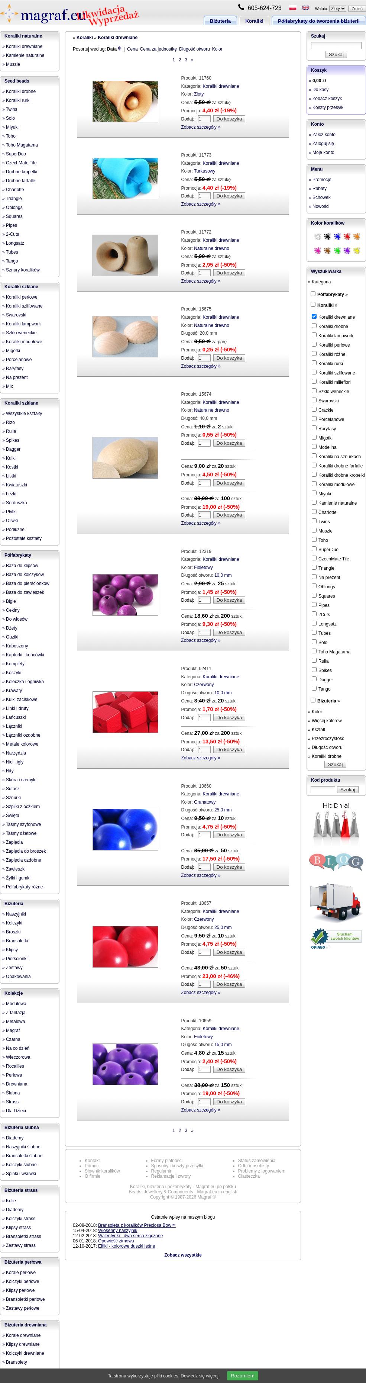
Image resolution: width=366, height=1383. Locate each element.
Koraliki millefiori (331, 382)
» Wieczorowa (16, 1057)
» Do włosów (14, 619)
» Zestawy (12, 967)
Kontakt (92, 1160)
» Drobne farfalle (18, 180)
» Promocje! (321, 179)
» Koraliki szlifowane (22, 306)
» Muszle (11, 64)
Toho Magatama (331, 651)
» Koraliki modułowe (22, 341)
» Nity (8, 770)
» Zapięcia (12, 842)
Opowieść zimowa (116, 1241)
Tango (321, 689)
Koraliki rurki (327, 363)
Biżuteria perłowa (22, 1262)
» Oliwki (10, 520)
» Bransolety (14, 1362)
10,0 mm (223, 575)
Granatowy (205, 802)
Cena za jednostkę (158, 49)
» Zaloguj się (321, 143)
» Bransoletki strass (21, 1236)
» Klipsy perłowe (18, 1290)
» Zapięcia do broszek (24, 851)
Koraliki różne (329, 354)
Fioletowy (203, 567)
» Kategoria (319, 281)
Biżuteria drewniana (25, 1325)
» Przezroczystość (326, 738)
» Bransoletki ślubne (22, 1155)
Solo (319, 642)
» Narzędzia (14, 753)
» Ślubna (11, 1093)
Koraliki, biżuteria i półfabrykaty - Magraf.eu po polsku (183, 1186)
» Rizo (8, 422)
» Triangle (12, 198)
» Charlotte (13, 189)
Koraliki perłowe (331, 345)
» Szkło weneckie (19, 332)
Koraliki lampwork (332, 335)
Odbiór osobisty (253, 1165)
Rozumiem (243, 1376)
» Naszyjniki (14, 914)
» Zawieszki (14, 869)
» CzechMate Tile (19, 162)
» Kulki (9, 458)
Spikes (322, 670)
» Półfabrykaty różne (22, 887)
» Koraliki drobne (19, 91)
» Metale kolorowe (20, 744)
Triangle (323, 568)
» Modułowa (14, 1003)
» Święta (10, 815)
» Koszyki (11, 672)
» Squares (12, 216)
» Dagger (11, 449)
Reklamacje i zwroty (171, 1176)
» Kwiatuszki (14, 485)
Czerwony (204, 684)
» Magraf (11, 1030)
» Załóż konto (322, 134)
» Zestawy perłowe (20, 1308)
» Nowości (319, 206)
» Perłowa (12, 1075)
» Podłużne (13, 529)
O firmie (92, 1176)
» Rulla (9, 431)
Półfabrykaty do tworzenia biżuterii (319, 21)
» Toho (9, 136)
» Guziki (10, 637)
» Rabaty (318, 188)
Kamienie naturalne (334, 503)
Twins (321, 521)
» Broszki (11, 932)
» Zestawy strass (19, 1245)
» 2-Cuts (10, 234)
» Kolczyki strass (18, 1218)
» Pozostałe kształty (22, 538)
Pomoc (91, 1165)
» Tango (10, 261)
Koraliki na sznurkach (336, 456)
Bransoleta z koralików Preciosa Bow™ (137, 1225)
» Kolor (315, 711)
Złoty (199, 94)
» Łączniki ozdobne (21, 735)
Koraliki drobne (330, 326)
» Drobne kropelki (19, 171)
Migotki (322, 438)
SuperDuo (325, 549)
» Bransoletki (15, 940)
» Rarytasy (12, 368)
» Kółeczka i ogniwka (23, 681)
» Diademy (12, 1138)
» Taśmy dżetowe (19, 833)
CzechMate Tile (330, 559)
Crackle (323, 410)
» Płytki (9, 511)
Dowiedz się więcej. (200, 1376)
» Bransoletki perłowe (23, 1299)
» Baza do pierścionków (25, 583)
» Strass (10, 1101)
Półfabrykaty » (332, 294)
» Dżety (9, 628)
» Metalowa (13, 1021)
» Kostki (10, 467)
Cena (132, 49)
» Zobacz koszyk (325, 98)
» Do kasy (318, 89)
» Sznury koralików (21, 270)
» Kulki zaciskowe (20, 699)
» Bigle (9, 601)
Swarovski (325, 400)
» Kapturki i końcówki (23, 654)
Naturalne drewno (211, 248)
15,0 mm (223, 1044)
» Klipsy (10, 949)
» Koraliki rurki (16, 100)
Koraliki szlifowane (333, 373)
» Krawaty (12, 690)
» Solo (8, 118)
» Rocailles (13, 1066)
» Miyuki (10, 127)
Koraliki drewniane (117, 37)
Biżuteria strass (21, 1190)
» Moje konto (321, 152)
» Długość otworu (325, 747)
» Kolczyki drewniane (23, 1353)
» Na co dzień (15, 1048)
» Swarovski (14, 315)
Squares (323, 596)
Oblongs (323, 586)
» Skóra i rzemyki (19, 779)
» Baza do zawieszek (23, 592)
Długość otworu (194, 49)
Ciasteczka (249, 1176)
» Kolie (9, 1200)
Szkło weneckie (330, 391)
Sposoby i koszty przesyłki (177, 1165)
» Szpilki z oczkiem (21, 806)
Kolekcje (13, 993)
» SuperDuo (14, 154)
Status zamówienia (257, 1160)
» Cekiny (11, 610)
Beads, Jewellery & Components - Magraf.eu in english (183, 1191)
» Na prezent (15, 377)
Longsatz (324, 624)
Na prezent (326, 577)
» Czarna (11, 1039)
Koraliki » (327, 305)
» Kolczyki (12, 923)
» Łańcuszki (14, 717)
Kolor (217, 49)
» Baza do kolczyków (23, 574)
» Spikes (10, 440)
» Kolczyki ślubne (19, 1164)
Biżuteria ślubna (21, 1127)
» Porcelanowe (17, 359)
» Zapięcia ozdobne (21, 860)
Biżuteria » (328, 701)
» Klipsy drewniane (21, 1344)
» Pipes (9, 225)
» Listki (9, 476)
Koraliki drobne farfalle (337, 466)
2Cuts (321, 614)
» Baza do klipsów (20, 565)
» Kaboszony (15, 646)
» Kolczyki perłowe (20, 1281)
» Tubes (10, 252)
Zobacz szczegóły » (200, 127)
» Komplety (13, 663)
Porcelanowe (328, 419)
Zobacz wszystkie (183, 1255)
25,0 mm (223, 810)
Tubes (321, 633)
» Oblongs (12, 207)
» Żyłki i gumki (16, 878)
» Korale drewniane (21, 1335)
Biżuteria (220, 21)
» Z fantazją (14, 1012)
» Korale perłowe (19, 1272)
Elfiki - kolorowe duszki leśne (126, 1246)
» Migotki (11, 350)
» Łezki (9, 493)
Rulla (320, 661)
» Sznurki (11, 797)
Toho (320, 540)
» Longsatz (13, 243)
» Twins (9, 109)
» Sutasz (11, 788)
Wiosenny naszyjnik (117, 1230)
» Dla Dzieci (14, 1110)
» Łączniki (12, 726)
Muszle (322, 531)
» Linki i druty (15, 708)
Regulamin (161, 1171)
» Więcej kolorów (325, 720)
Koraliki (254, 21)
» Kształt (316, 729)
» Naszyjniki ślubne (21, 1146)
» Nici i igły (12, 762)
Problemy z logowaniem (261, 1171)
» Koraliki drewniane (22, 46)
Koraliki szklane (21, 286)
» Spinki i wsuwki (19, 1173)
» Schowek (320, 197)
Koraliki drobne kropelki (338, 475)
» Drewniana (14, 1084)
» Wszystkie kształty (22, 413)
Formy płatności (167, 1160)
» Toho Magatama (20, 145)
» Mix (7, 386)
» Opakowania (16, 976)
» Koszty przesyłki (326, 107)
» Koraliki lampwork (21, 324)
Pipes (321, 605)
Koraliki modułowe (333, 484)
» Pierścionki (14, 958)
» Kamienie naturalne (23, 55)
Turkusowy (205, 171)
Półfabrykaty (17, 555)
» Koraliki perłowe (20, 297)
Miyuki (321, 493)
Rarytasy (324, 428)
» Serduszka (14, 502)
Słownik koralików (102, 1171)
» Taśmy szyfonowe (21, 824)
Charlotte (324, 512)
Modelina (324, 447)
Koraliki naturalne (23, 36)
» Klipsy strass (16, 1227)
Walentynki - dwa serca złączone (130, 1235)
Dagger (322, 679)
